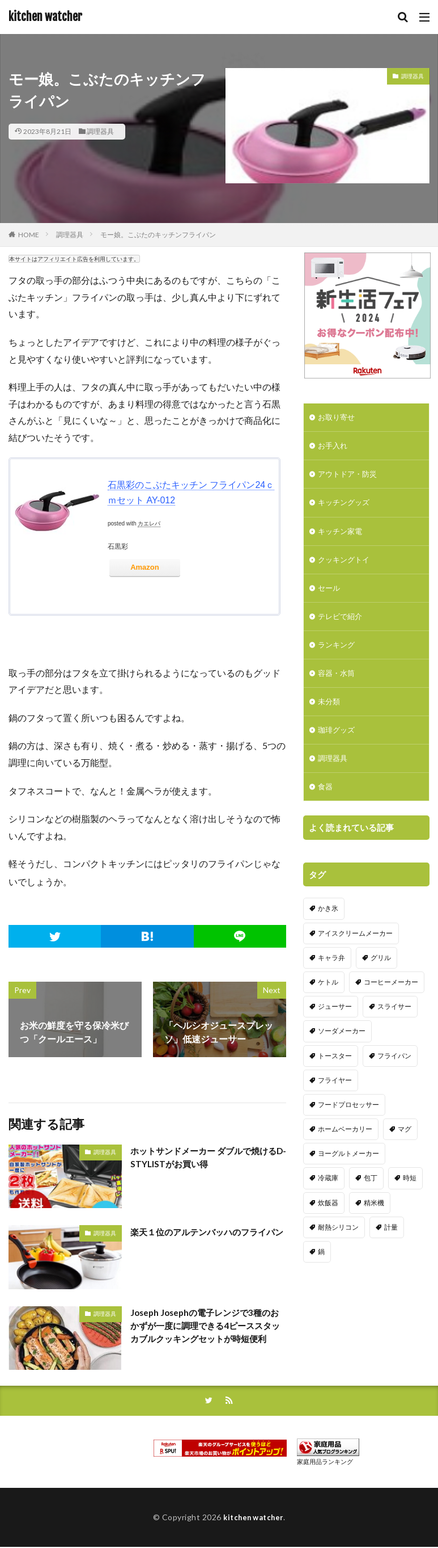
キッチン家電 (341, 536)
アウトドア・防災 (349, 477)
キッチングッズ (345, 506)
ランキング (338, 654)
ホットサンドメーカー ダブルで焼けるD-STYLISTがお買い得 (208, 1158)
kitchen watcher (45, 17)
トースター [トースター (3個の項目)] (335, 1078)
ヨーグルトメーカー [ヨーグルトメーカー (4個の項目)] (348, 1176)
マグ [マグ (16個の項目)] (404, 1152)
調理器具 (100, 131)
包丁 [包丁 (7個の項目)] (370, 1201)
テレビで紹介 (341, 624)
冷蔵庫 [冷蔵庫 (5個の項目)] (328, 1201)
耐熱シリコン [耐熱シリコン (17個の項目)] (338, 1250)
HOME (28, 234)
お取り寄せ (338, 418)
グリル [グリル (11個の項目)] (381, 980)
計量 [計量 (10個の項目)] (391, 1250)
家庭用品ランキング (325, 1462)
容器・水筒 (338, 683)
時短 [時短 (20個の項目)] (409, 1201)
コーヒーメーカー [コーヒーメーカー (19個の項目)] (391, 1004)
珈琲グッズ (338, 742)
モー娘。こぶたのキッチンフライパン (158, 234)
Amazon (144, 567)
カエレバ (149, 523)
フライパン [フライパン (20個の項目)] (394, 1078)
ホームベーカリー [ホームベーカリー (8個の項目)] (345, 1152)
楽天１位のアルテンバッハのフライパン (207, 1238)
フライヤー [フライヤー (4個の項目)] (335, 1103)
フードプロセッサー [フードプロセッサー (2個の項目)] (348, 1127)
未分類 (330, 713)
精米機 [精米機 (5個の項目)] (374, 1225)
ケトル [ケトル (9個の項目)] (328, 1004)
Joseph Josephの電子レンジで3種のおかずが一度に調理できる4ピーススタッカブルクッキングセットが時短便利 (207, 1333)
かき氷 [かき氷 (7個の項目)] (328, 931)
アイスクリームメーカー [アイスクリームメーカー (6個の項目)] (355, 956)
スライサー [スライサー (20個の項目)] (394, 1029)
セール (330, 595)
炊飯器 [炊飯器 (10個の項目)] (328, 1225)
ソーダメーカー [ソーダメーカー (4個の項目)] (341, 1054)
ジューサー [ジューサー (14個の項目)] (335, 1029)
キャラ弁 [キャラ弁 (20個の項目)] (331, 980)
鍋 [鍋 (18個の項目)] (321, 1275)
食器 (326, 801)
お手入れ (334, 447)
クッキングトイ (345, 565)
